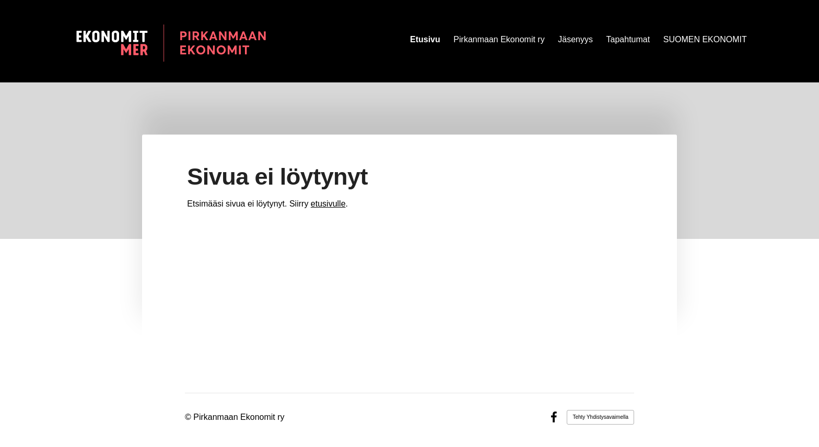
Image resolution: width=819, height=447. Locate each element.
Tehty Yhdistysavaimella (600, 417)
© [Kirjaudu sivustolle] (189, 417)
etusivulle (328, 203)
